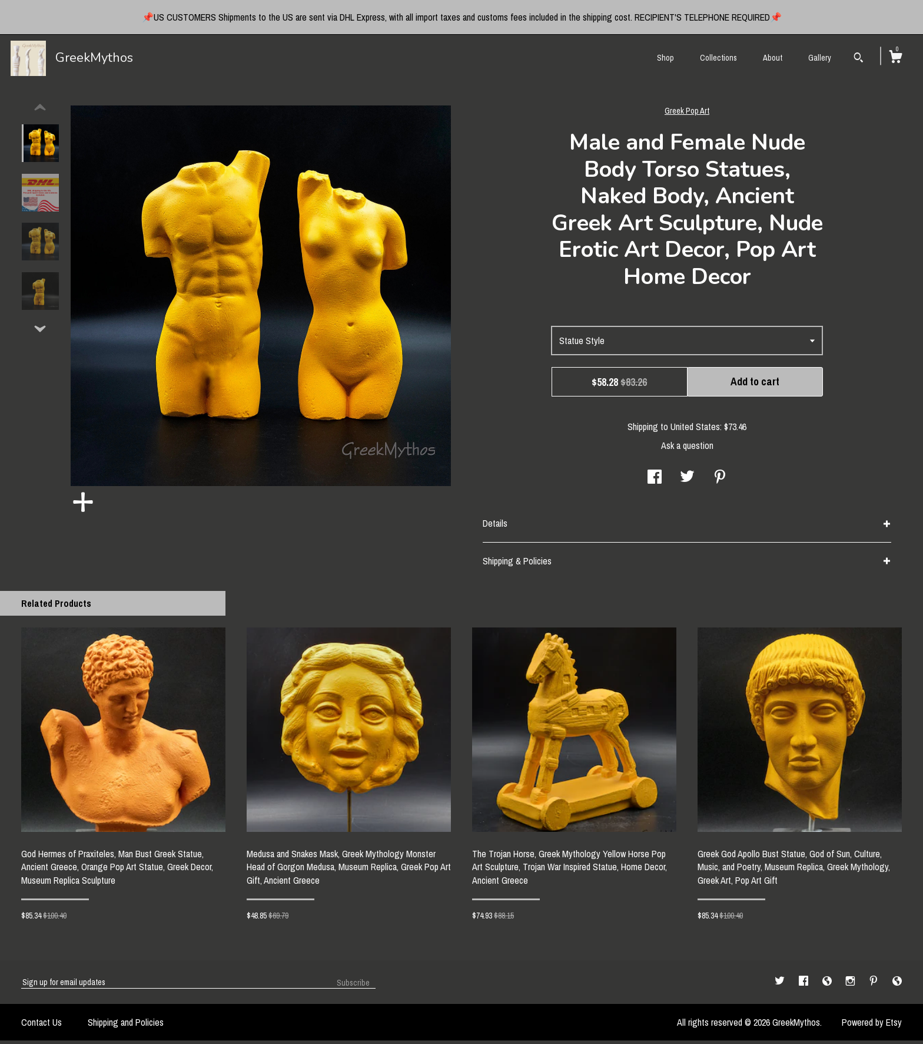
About (772, 57)
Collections (718, 57)
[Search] (858, 58)
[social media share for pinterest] (720, 481)
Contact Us (41, 1025)
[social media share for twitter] (687, 481)
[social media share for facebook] (655, 481)
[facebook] (805, 985)
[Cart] (895, 58)
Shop (665, 57)
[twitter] (781, 985)
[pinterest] (875, 985)
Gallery (819, 57)
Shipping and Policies (126, 1025)
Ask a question (687, 448)
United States (695, 430)
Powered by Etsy (872, 1025)
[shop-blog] (828, 985)
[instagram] (851, 985)
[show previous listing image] (40, 111)
